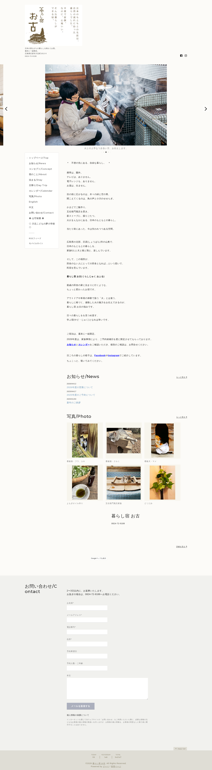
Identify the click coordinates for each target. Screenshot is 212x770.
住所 (69, 639)
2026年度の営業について (80, 387)
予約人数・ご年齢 (75, 663)
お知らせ (71, 344)
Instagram (113, 355)
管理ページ (116, 766)
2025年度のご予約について (81, 395)
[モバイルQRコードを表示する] (43, 243)
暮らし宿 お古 (98, 763)
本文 (69, 675)
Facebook (100, 355)
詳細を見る (181, 547)
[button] (6, 108)
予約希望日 (72, 651)
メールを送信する (80, 706)
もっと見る (181, 377)
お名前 (70, 603)
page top (180, 748)
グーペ (106, 766)
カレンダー (84, 344)
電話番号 (71, 627)
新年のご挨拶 (74, 402)
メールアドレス (74, 615)
